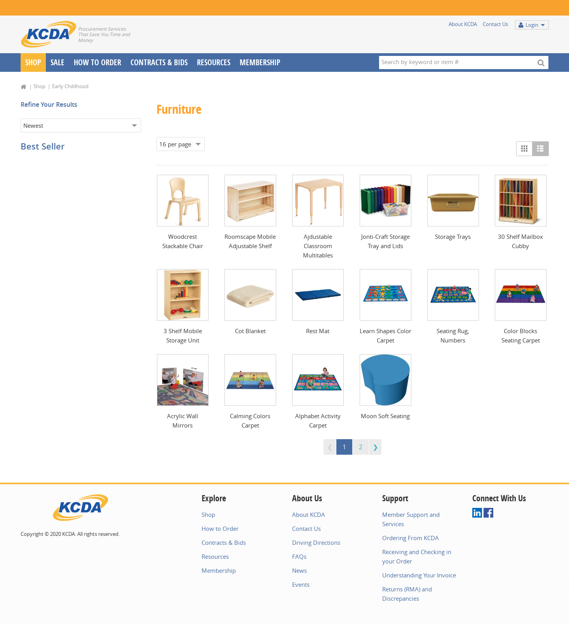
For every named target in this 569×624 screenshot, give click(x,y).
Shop (33, 62)
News (299, 570)
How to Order (220, 528)
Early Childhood (70, 86)
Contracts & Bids (159, 62)
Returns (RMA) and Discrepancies (407, 593)
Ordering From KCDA (410, 538)
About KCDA (463, 24)
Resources (213, 62)
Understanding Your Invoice (419, 575)
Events (301, 584)
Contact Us (495, 24)
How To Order (97, 62)
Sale (57, 62)
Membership (260, 62)
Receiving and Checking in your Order (416, 556)
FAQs (299, 556)
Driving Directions (316, 542)
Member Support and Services (411, 519)
